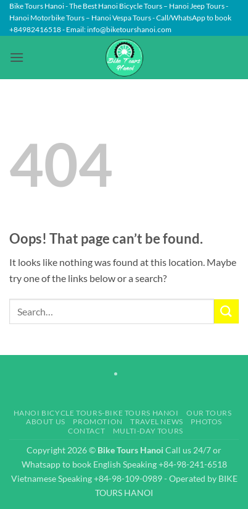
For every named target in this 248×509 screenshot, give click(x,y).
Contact (86, 430)
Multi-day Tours (148, 430)
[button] (16, 57)
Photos (206, 421)
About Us (45, 421)
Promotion (98, 421)
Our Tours (209, 412)
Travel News (156, 421)
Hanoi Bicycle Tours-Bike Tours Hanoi (96, 412)
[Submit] (226, 311)
